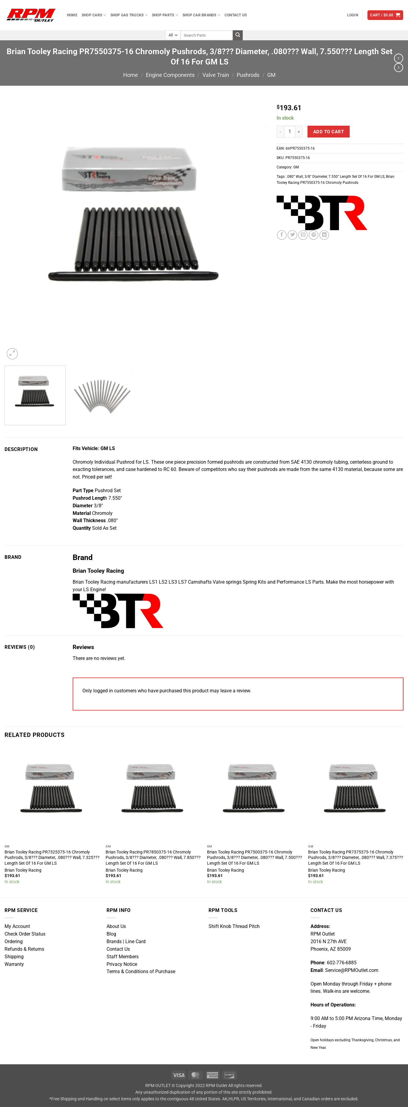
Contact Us (236, 15)
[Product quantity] (290, 132)
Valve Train (215, 75)
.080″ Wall (294, 176)
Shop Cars (94, 15)
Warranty (14, 964)
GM (271, 75)
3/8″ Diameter (315, 176)
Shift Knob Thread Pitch (234, 926)
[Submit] (238, 35)
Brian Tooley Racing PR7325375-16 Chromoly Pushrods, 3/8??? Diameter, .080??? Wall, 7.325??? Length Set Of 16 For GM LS (52, 857)
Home (72, 15)
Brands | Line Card (126, 941)
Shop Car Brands (201, 15)
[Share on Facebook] (282, 235)
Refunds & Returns (24, 949)
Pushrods (248, 75)
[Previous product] (398, 67)
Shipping (14, 957)
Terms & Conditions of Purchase (141, 971)
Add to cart (328, 131)
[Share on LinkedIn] (324, 235)
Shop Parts (165, 15)
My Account (17, 926)
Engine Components (170, 75)
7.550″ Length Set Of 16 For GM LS (356, 176)
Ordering (14, 941)
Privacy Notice (122, 964)
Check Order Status (25, 934)
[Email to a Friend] (303, 235)
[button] (352, 15)
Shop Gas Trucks (129, 15)
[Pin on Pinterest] (313, 235)
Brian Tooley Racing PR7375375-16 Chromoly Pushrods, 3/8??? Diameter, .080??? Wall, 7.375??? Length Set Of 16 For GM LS (355, 857)
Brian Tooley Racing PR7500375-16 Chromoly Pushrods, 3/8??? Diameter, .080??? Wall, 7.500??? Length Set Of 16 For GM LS (254, 857)
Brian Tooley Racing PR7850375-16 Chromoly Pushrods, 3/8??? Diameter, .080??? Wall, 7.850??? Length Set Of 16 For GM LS (153, 857)
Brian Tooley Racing (23, 870)
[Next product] (398, 58)
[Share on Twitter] (292, 235)
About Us (116, 926)
